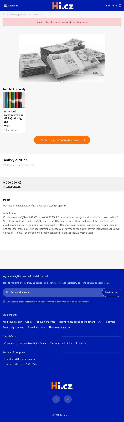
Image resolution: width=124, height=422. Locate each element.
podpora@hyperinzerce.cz (20, 359)
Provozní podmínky (13, 327)
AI (99, 321)
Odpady (35, 14)
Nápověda (109, 321)
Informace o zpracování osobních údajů (24, 343)
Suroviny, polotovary (18, 14)
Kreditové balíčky (12, 321)
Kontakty (80, 343)
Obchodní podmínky (61, 343)
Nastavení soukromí (60, 327)
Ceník (28, 321)
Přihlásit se (111, 5)
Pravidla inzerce (36, 327)
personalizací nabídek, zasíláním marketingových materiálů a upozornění (54, 301)
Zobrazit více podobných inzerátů (60, 140)
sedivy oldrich (13, 186)
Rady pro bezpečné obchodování (77, 321)
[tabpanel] (62, 58)
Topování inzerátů (45, 321)
